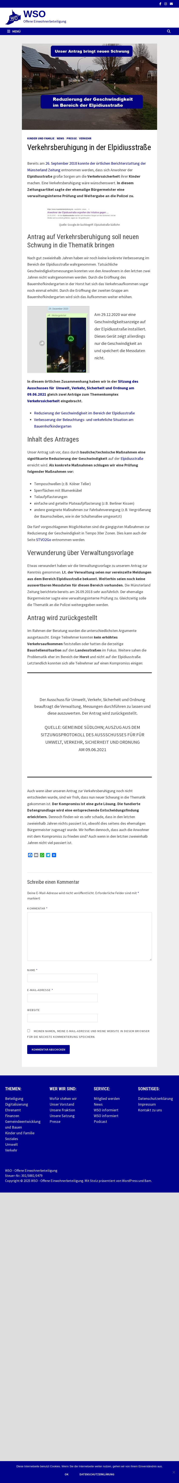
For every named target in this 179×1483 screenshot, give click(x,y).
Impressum (147, 1104)
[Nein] (174, 1472)
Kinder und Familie (40, 138)
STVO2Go (44, 539)
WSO (34, 14)
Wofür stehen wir (63, 1098)
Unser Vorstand (62, 1104)
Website (33, 1010)
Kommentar (37, 908)
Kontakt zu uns (150, 1110)
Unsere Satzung (62, 1115)
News (60, 138)
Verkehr (85, 138)
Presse (72, 138)
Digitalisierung (16, 1104)
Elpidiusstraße (132, 458)
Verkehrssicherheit (44, 400)
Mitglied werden (107, 1098)
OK (66, 1474)
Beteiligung (14, 1098)
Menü (14, 31)
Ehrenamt (13, 1110)
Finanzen (12, 1115)
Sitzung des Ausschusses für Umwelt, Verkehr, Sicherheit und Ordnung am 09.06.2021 (82, 388)
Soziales (11, 1138)
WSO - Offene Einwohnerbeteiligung (57, 1180)
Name (32, 970)
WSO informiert (106, 1110)
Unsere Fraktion (62, 1110)
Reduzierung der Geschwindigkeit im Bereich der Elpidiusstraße (84, 413)
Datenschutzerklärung (155, 1098)
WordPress (130, 1180)
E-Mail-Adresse (40, 990)
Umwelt (11, 1144)
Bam (147, 1180)
